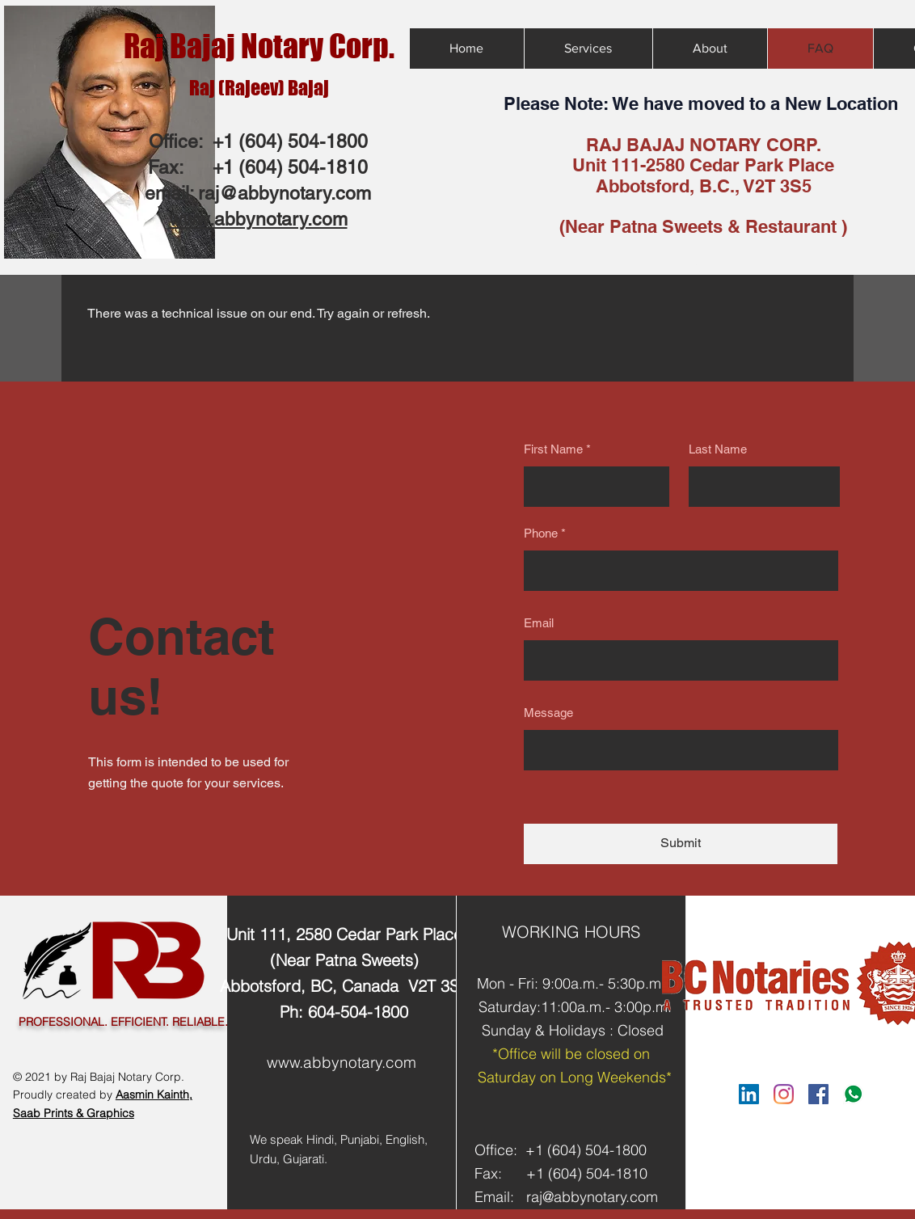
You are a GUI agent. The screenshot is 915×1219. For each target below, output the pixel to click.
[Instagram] (784, 1094)
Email (539, 623)
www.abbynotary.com (341, 1062)
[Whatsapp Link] (853, 1094)
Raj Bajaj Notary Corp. (259, 46)
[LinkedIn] (749, 1094)
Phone (541, 533)
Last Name (718, 449)
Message (548, 713)
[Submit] (680, 844)
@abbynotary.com (600, 1196)
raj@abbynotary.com (284, 193)
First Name (553, 449)
